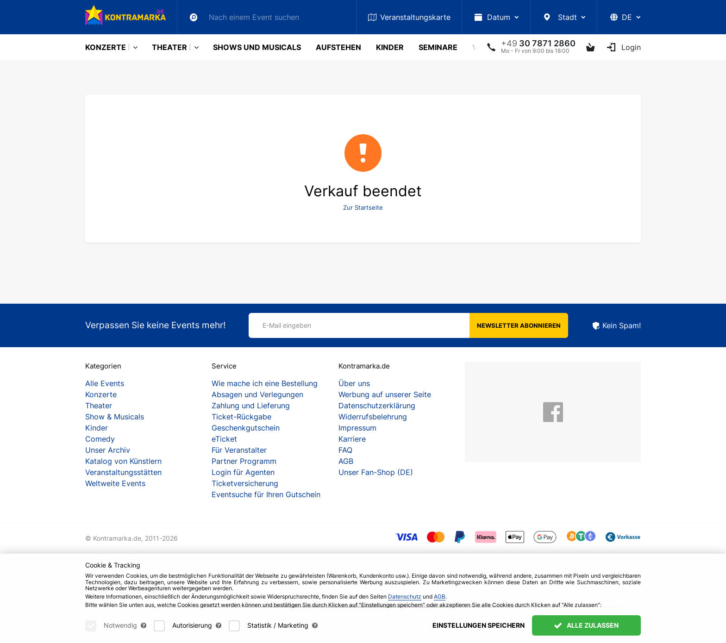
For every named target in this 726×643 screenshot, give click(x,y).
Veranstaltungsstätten (123, 472)
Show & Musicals (114, 416)
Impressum (357, 427)
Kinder (390, 47)
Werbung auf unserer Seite (384, 394)
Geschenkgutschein (246, 427)
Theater (169, 47)
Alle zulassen (586, 632)
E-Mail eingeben (287, 325)
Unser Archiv (107, 450)
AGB (345, 461)
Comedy (100, 438)
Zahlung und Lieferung (251, 405)
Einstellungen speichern (478, 632)
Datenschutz (404, 602)
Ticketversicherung (245, 483)
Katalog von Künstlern (123, 461)
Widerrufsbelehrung (372, 416)
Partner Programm (244, 461)
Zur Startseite (363, 207)
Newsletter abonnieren (519, 325)
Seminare (438, 47)
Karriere (352, 438)
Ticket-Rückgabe (241, 416)
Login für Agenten (243, 472)
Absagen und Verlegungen (257, 394)
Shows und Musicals (257, 47)
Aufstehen (338, 47)
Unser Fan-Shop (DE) (375, 472)
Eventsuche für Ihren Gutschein (266, 494)
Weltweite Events (115, 483)
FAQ (345, 450)
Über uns (354, 383)
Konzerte (105, 47)
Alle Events (104, 383)
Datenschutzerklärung (376, 405)
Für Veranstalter (239, 450)
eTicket (224, 438)
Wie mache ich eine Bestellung (265, 383)
